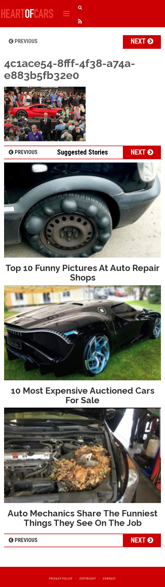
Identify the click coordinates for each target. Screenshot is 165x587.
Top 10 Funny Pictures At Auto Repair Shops (82, 272)
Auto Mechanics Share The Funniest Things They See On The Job (83, 518)
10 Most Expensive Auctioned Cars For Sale (82, 395)
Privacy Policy (61, 578)
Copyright (87, 578)
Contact (109, 578)
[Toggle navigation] (66, 13)
